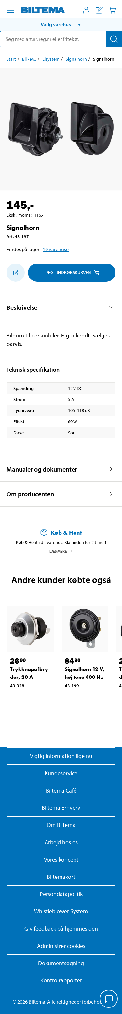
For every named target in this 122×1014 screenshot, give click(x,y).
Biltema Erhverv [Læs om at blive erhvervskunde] (61, 807)
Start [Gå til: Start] (11, 59)
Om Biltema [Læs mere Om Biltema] (61, 825)
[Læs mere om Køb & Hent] (61, 532)
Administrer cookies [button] (61, 946)
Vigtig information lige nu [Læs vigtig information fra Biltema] (61, 756)
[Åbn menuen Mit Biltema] (86, 10)
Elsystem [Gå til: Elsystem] (51, 59)
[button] (61, 24)
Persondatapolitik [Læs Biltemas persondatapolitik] (61, 894)
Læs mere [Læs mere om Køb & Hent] (61, 551)
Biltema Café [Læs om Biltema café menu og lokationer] (61, 790)
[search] (61, 39)
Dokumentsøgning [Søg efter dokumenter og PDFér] (61, 963)
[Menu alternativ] (10, 10)
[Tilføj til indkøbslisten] (16, 273)
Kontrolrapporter (61, 980)
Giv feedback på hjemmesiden (61, 928)
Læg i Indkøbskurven (71, 272)
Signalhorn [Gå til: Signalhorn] (76, 59)
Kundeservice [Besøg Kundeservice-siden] (61, 773)
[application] (109, 999)
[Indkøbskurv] (112, 10)
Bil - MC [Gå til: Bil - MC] (29, 59)
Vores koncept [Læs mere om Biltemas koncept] (61, 859)
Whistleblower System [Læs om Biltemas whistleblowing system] (61, 911)
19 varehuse (56, 249)
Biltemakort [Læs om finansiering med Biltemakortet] (61, 876)
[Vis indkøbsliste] (99, 10)
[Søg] (114, 39)
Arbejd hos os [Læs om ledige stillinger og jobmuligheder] (61, 842)
